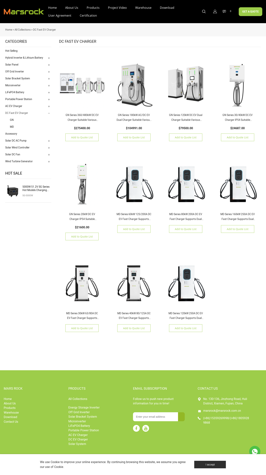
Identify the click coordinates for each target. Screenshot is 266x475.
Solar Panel (11, 63)
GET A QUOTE (250, 12)
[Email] (155, 415)
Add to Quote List (82, 136)
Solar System (77, 442)
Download (167, 8)
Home (52, 8)
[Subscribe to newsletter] (181, 415)
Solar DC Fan (12, 153)
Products (93, 8)
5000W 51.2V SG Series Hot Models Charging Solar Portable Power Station (36, 187)
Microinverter (13, 84)
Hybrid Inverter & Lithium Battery (24, 56)
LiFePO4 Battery (14, 91)
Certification (88, 15)
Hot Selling (11, 49)
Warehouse (143, 8)
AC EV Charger (13, 105)
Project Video (117, 8)
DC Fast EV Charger (44, 28)
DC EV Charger (78, 438)
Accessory (11, 132)
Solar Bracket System (17, 77)
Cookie (55, 462)
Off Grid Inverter (14, 70)
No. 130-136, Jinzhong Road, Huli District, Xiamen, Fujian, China (225, 399)
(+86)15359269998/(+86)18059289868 (226, 419)
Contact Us (11, 420)
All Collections (23, 28)
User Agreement (59, 15)
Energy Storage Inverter (84, 406)
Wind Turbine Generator (19, 160)
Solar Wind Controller (17, 146)
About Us (71, 8)
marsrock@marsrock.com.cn (222, 409)
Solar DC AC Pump (16, 139)
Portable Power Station (18, 98)
